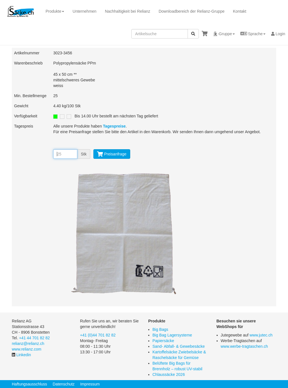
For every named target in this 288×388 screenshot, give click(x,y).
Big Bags (160, 329)
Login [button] (278, 34)
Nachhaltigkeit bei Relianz (127, 11)
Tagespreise (114, 126)
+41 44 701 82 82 (34, 338)
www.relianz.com (26, 349)
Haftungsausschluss (29, 384)
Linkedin (23, 355)
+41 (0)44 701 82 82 (98, 335)
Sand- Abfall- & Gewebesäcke (178, 346)
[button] (223, 34)
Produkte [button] (55, 11)
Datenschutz (64, 384)
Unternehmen (84, 11)
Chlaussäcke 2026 (168, 374)
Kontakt (239, 11)
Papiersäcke (163, 340)
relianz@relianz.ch (28, 343)
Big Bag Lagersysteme (172, 335)
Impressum (90, 384)
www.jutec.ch (261, 335)
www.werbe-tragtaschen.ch (244, 346)
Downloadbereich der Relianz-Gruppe (191, 11)
